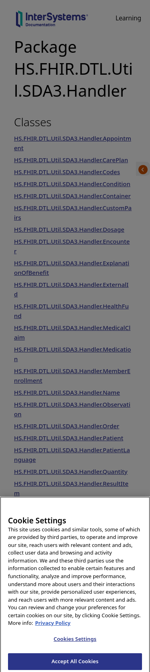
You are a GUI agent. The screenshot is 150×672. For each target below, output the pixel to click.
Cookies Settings (75, 641)
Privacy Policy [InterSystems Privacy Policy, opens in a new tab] (53, 626)
